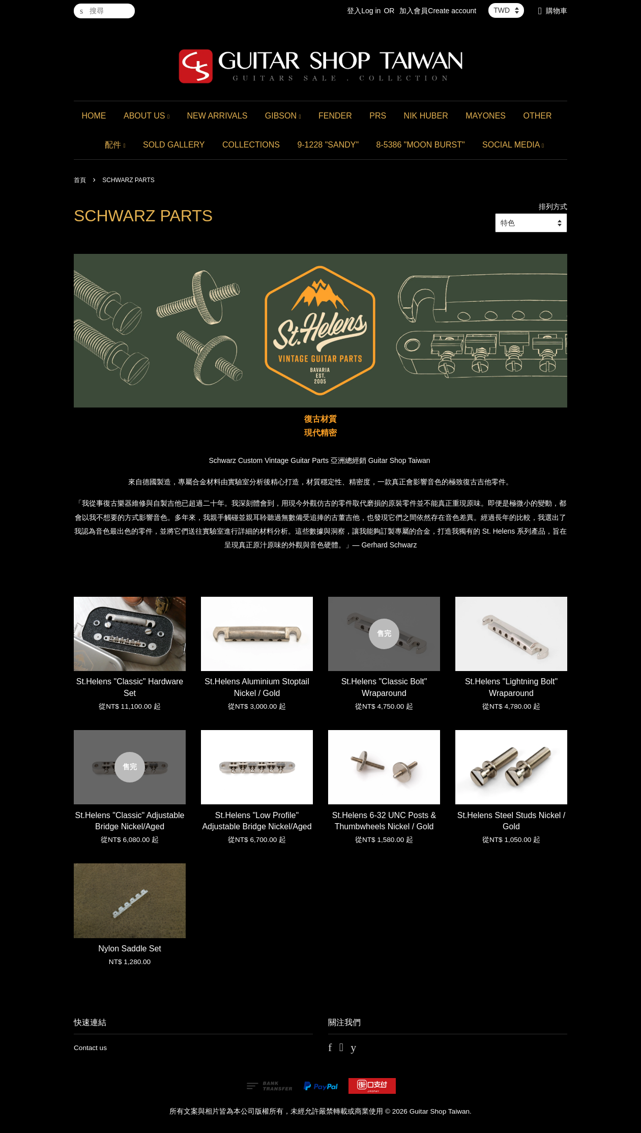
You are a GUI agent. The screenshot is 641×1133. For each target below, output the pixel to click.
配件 (115, 144)
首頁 (80, 180)
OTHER (537, 115)
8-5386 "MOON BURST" (420, 144)
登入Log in (364, 11)
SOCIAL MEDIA (513, 144)
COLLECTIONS (251, 144)
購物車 (556, 11)
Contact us (90, 1048)
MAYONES (485, 115)
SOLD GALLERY (174, 144)
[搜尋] (104, 11)
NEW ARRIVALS (217, 115)
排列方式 (553, 206)
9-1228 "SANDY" (328, 144)
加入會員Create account (437, 11)
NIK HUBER (426, 115)
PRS (377, 115)
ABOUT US (146, 115)
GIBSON (283, 115)
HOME (94, 115)
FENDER (335, 115)
